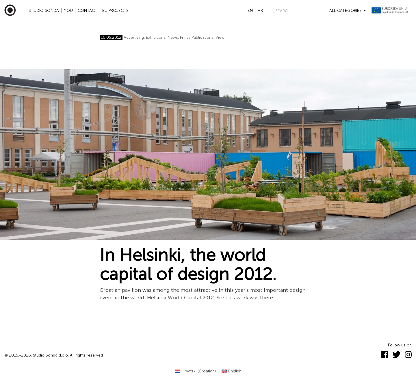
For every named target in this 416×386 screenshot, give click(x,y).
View (220, 37)
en (250, 10)
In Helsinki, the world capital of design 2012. (188, 265)
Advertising (134, 37)
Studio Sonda (44, 10)
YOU (68, 10)
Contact (87, 10)
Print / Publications (196, 37)
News (173, 37)
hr (260, 10)
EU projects (115, 10)
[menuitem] (195, 371)
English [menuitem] (234, 371)
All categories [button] (347, 10)
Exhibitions (156, 37)
